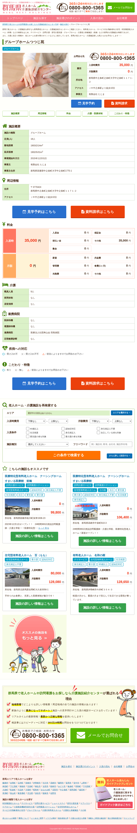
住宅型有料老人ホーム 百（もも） (26, 555)
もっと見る (43, 528)
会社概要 (122, 18)
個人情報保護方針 (115, 818)
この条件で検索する (68, 455)
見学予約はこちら (39, 212)
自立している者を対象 (111, 432)
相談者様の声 (63, 818)
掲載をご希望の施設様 (97, 818)
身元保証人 (70, 432)
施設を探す (40, 18)
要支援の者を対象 (38, 436)
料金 (68, 113)
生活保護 (34, 432)
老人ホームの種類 (9, 818)
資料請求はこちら (97, 212)
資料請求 (119, 103)
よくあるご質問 (37, 818)
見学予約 (86, 103)
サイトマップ (129, 818)
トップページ (15, 18)
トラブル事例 (50, 818)
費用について (23, 818)
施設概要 (15, 113)
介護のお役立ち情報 (78, 818)
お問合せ (130, 766)
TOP (30, 24)
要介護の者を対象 (73, 436)
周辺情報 (42, 113)
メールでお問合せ (120, 7)
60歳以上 (34, 429)
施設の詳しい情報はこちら (34, 536)
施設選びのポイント (68, 18)
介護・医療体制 (95, 113)
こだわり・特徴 (121, 113)
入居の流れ (97, 18)
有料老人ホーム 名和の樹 (89, 555)
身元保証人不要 (108, 429)
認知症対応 (70, 429)
